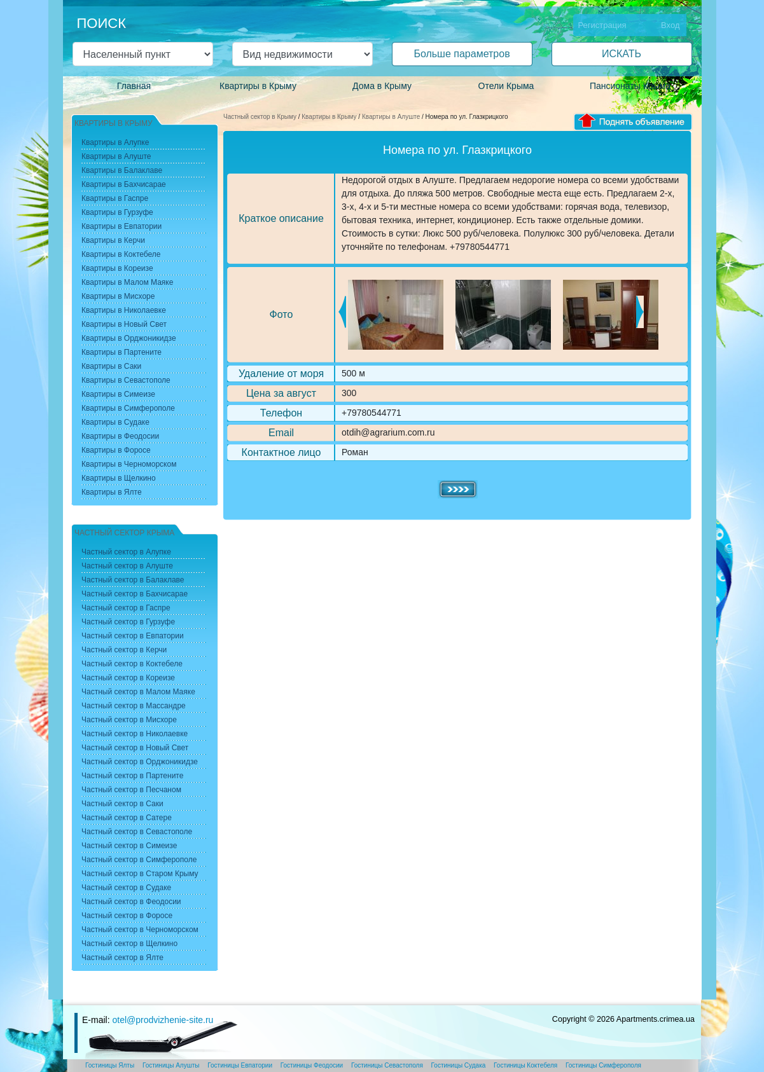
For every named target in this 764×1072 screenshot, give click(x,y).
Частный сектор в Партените (132, 775)
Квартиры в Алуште (391, 116)
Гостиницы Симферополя (603, 1065)
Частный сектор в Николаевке (134, 733)
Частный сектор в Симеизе (129, 845)
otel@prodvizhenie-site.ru (162, 1020)
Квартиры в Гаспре (114, 198)
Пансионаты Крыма (630, 86)
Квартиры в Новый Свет (124, 324)
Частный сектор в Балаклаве (132, 579)
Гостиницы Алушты (171, 1065)
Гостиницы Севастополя (387, 1065)
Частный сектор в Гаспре (125, 607)
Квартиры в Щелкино (118, 478)
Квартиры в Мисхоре (118, 296)
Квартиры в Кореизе (117, 268)
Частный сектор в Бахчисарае (134, 593)
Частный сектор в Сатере (126, 817)
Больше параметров (461, 53)
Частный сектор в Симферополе (139, 859)
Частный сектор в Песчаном (131, 789)
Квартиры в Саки (111, 366)
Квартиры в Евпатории (121, 226)
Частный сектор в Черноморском (139, 929)
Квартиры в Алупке (115, 142)
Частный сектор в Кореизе (128, 677)
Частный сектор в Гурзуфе (128, 621)
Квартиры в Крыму (257, 86)
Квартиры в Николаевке (123, 310)
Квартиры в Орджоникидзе (128, 338)
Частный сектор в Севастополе (136, 831)
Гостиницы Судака (458, 1065)
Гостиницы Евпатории (239, 1065)
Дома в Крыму (382, 86)
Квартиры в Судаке (115, 422)
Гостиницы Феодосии (312, 1065)
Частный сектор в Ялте (122, 957)
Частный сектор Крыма (124, 532)
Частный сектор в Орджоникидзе (139, 761)
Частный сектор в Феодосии (131, 901)
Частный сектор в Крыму (259, 116)
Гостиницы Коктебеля (525, 1065)
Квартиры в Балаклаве (121, 170)
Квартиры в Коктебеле (121, 254)
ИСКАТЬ (621, 53)
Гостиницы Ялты (109, 1065)
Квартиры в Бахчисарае (123, 184)
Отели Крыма (506, 86)
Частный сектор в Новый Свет (134, 747)
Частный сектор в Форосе (126, 915)
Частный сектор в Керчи (124, 649)
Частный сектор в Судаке (126, 887)
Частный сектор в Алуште (127, 565)
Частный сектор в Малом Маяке (138, 691)
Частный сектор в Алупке (126, 551)
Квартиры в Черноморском (128, 464)
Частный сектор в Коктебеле (132, 663)
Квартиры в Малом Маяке (127, 282)
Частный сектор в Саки (122, 803)
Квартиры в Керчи (113, 240)
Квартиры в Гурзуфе (117, 212)
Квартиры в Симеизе (118, 394)
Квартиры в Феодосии (120, 436)
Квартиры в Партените (121, 352)
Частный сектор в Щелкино (129, 943)
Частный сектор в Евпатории (132, 635)
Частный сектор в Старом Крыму (139, 873)
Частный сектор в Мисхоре (129, 719)
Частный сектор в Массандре (133, 705)
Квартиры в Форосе (116, 450)
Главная (134, 86)
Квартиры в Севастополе (125, 380)
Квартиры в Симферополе (128, 408)
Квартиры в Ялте (111, 492)
